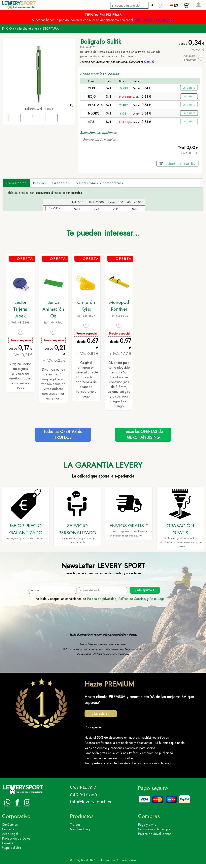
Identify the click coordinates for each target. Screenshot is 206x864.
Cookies (7, 843)
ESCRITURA (50, 28)
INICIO (7, 28)
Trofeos (75, 824)
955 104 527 (144, 20)
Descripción (16, 183)
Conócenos (10, 824)
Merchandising (27, 28)
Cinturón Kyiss (86, 305)
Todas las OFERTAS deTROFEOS (62, 434)
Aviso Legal (157, 598)
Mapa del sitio (11, 847)
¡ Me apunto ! (144, 590)
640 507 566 (165, 20)
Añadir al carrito (181, 163)
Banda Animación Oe (53, 309)
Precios (39, 183)
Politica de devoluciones (154, 834)
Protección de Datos (16, 838)
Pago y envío (147, 824)
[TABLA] (149, 62)
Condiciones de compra (154, 829)
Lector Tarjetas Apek (20, 309)
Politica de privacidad (101, 598)
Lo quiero (189, 87)
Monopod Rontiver (119, 305)
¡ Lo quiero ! (100, 713)
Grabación (61, 183)
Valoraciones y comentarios (99, 183)
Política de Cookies (131, 598)
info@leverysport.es (90, 801)
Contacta (8, 829)
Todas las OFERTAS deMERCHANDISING (143, 434)
